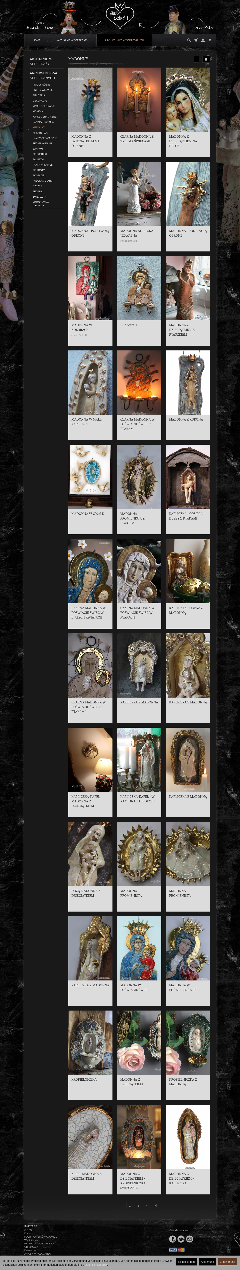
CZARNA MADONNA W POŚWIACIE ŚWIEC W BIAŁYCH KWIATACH (88, 612)
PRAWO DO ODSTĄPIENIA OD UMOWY (39, 1245)
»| (155, 1205)
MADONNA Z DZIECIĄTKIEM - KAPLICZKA (181, 1178)
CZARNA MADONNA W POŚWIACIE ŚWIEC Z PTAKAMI (137, 424)
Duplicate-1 (128, 325)
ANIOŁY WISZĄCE (43, 90)
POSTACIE (39, 175)
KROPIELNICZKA (84, 1079)
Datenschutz (30, 1250)
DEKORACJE (40, 100)
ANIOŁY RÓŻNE (41, 84)
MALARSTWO (40, 132)
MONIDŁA (38, 111)
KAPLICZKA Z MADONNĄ (139, 702)
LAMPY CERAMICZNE (45, 138)
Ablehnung (207, 1261)
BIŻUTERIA (39, 95)
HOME (37, 40)
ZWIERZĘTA (39, 196)
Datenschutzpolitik (96, 1264)
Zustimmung (227, 1261)
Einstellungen (186, 1261)
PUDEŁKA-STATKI (43, 180)
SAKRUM (38, 148)
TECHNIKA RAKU (42, 143)
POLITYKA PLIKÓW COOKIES (40, 1236)
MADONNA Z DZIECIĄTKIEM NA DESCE (183, 141)
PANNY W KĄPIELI (43, 164)
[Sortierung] (196, 59)
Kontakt (28, 1233)
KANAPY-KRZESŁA (43, 122)
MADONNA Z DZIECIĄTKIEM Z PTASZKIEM (181, 330)
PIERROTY (39, 170)
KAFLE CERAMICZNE (45, 116)
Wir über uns (31, 1240)
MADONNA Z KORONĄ (186, 419)
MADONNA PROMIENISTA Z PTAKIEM (132, 518)
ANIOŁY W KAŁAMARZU (37, 1253)
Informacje (30, 1225)
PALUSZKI (38, 159)
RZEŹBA (37, 186)
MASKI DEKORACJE (44, 106)
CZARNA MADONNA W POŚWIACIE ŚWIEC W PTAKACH (137, 612)
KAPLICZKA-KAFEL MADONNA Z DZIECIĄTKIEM (85, 801)
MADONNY (39, 127)
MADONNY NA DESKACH (41, 204)
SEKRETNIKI (40, 154)
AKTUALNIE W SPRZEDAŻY (72, 40)
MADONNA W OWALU (87, 514)
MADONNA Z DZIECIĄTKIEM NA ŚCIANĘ (85, 141)
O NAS (28, 1230)
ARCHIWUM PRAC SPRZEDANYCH (124, 40)
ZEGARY (38, 191)
